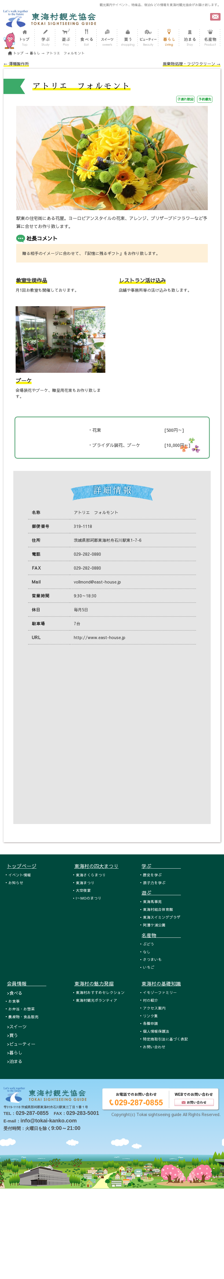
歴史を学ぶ (152, 874)
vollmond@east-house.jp (97, 582)
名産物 (161, 935)
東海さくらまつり (91, 874)
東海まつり (85, 882)
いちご (148, 967)
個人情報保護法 (156, 1031)
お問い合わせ (154, 1046)
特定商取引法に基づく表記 (165, 1038)
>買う (12, 1035)
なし (146, 951)
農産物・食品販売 (23, 1016)
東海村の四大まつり (96, 866)
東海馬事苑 (152, 901)
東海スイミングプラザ (162, 917)
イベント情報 (19, 874)
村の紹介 (150, 1000)
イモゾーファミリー (160, 992)
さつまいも (152, 959)
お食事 (14, 1001)
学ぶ (161, 866)
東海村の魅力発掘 (94, 983)
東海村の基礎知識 (161, 983)
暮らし (35, 53)
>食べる (14, 993)
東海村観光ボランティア (96, 1000)
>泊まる (14, 1061)
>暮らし (14, 1052)
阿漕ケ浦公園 (154, 924)
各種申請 (150, 1023)
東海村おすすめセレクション (100, 992)
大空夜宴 (83, 890)
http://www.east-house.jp (99, 637)
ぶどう (148, 944)
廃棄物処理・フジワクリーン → (192, 64)
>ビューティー (21, 1044)
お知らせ (15, 882)
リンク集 (150, 1015)
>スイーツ (17, 1026)
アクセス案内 (154, 1007)
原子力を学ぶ (154, 882)
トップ (18, 53)
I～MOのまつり (89, 898)
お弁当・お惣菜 (21, 1008)
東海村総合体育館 (158, 909)
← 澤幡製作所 (16, 64)
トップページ (21, 866)
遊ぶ (161, 892)
